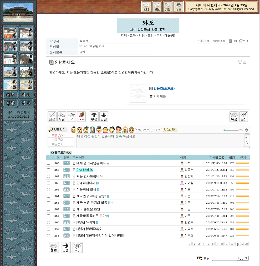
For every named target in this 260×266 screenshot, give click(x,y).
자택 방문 (159, 96)
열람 (232, 157)
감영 (142, 35)
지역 (124, 35)
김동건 (83, 40)
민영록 (186, 222)
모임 (150, 35)
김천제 (186, 176)
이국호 (186, 229)
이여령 (186, 183)
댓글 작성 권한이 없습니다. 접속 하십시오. (160, 140)
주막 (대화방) (165, 35)
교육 (133, 35)
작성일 (213, 157)
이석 (185, 163)
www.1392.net (223, 9)
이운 (185, 189)
